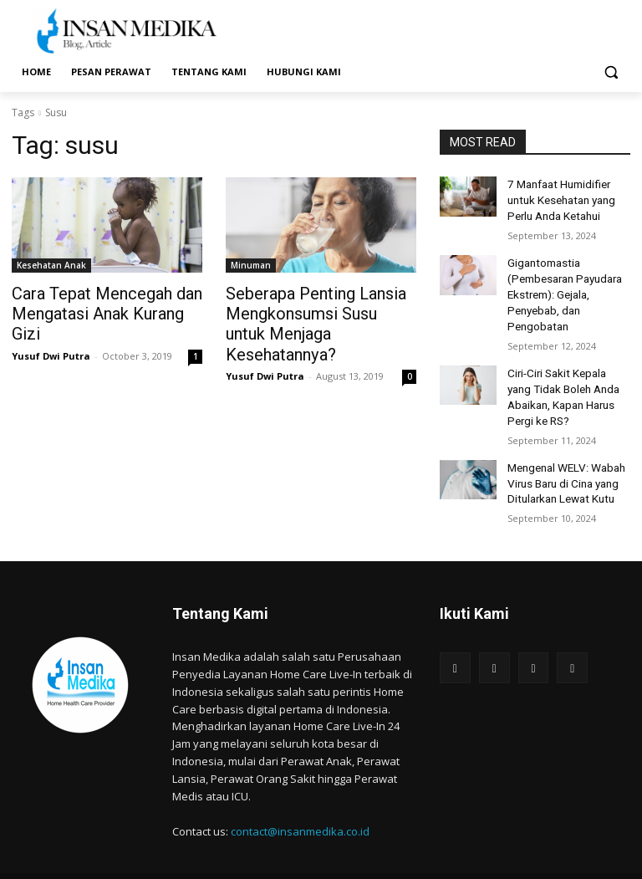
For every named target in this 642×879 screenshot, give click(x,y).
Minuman (251, 265)
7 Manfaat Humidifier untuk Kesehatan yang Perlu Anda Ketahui (559, 197)
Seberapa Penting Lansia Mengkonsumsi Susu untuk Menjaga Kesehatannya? (310, 311)
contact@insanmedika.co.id (300, 803)
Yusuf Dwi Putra (51, 331)
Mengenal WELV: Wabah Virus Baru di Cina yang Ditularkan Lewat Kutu (563, 458)
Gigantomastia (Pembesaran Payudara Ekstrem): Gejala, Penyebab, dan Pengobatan (561, 284)
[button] (610, 72)
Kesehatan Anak (51, 265)
